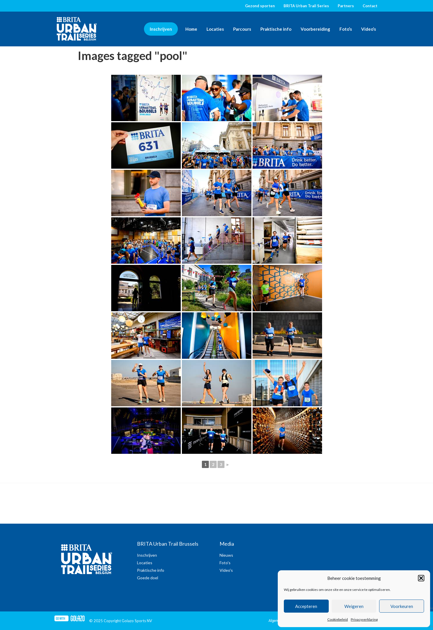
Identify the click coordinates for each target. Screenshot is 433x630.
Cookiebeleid (337, 619)
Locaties (215, 29)
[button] (421, 578)
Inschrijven (161, 29)
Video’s (368, 29)
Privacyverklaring (364, 619)
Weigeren (353, 606)
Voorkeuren (401, 606)
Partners (346, 5)
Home (191, 29)
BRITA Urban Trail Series (306, 5)
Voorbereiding (315, 29)
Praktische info (275, 29)
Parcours (242, 29)
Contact (370, 5)
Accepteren (306, 606)
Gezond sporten (260, 5)
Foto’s (345, 29)
